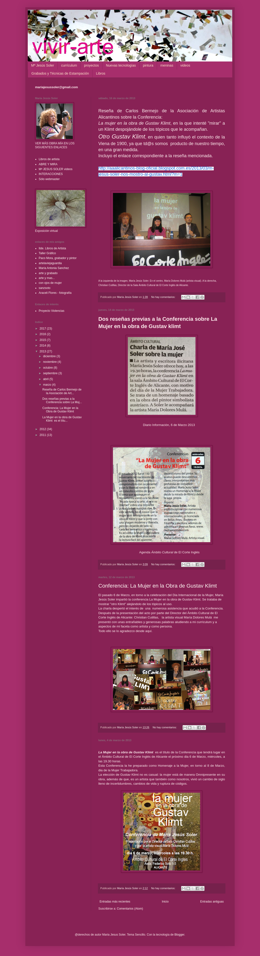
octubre (48, 367)
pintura (148, 65)
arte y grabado (48, 273)
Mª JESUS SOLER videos (56, 169)
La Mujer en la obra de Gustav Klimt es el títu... (62, 419)
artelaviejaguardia (50, 263)
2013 (43, 351)
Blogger (179, 934)
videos (185, 65)
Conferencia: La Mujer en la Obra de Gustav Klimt (157, 586)
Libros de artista (49, 159)
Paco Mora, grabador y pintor (57, 258)
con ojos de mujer (50, 283)
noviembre (50, 362)
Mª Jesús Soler (42, 65)
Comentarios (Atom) (130, 908)
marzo (47, 384)
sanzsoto (44, 288)
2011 (43, 435)
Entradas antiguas (212, 901)
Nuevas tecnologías (121, 65)
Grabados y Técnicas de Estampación (60, 73)
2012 (43, 429)
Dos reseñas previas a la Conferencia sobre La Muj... (62, 400)
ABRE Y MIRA (48, 164)
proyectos (91, 65)
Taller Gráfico (47, 253)
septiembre (50, 373)
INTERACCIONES (51, 174)
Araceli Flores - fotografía (55, 293)
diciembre (49, 356)
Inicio (165, 901)
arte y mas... (47, 278)
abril (46, 379)
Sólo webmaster (49, 179)
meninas (166, 65)
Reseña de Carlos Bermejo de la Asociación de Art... (62, 391)
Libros (100, 73)
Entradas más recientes (115, 901)
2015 (43, 340)
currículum (69, 65)
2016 (43, 334)
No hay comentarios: (163, 296)
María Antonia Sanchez (54, 268)
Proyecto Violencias (51, 311)
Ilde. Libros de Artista (52, 248)
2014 (43, 345)
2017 (43, 328)
